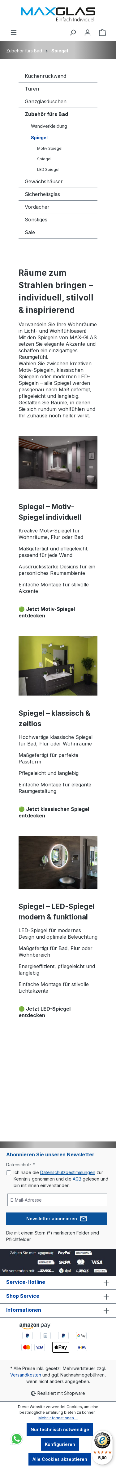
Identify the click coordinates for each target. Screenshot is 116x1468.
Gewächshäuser (44, 181)
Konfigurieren (60, 1444)
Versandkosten (25, 1374)
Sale (30, 232)
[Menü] (13, 32)
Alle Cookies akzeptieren (59, 1459)
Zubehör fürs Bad (46, 114)
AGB (77, 1178)
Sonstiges (36, 219)
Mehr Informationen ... (58, 1418)
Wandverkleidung (49, 126)
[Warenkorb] (102, 32)
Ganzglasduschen (46, 101)
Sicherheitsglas (42, 194)
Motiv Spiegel (49, 148)
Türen (32, 89)
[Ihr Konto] (87, 32)
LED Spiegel (48, 169)
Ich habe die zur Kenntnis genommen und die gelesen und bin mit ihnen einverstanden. (61, 1179)
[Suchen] (72, 32)
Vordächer (37, 207)
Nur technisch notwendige (60, 1429)
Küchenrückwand (45, 76)
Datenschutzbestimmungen (67, 1172)
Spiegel (39, 137)
